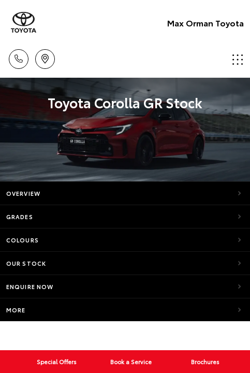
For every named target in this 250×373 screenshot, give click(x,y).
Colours (22, 240)
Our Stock (26, 263)
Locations (45, 57)
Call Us (18, 57)
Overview (23, 193)
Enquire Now (29, 286)
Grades (19, 216)
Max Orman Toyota (205, 22)
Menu (237, 59)
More (15, 310)
